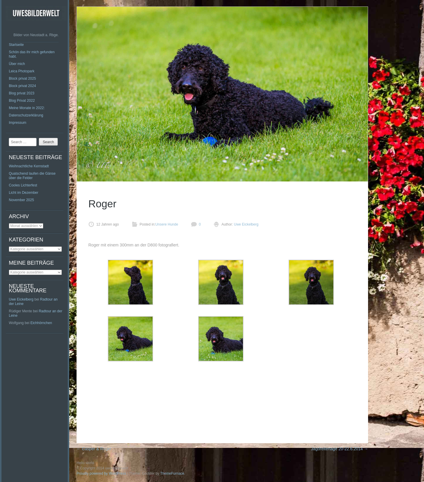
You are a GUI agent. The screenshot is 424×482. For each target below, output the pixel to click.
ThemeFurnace (172, 473)
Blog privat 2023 (21, 93)
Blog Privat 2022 (22, 101)
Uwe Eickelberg (21, 299)
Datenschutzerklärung (26, 115)
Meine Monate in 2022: (27, 108)
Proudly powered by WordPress (101, 473)
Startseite (16, 45)
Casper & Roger (94, 448)
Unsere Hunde (166, 224)
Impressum (17, 123)
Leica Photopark (21, 71)
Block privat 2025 (22, 78)
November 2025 (21, 200)
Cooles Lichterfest (23, 185)
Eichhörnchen (41, 323)
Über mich (17, 64)
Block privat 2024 (22, 86)
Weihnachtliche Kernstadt (29, 166)
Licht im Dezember (23, 193)
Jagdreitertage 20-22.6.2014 (339, 448)
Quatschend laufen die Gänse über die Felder (32, 175)
